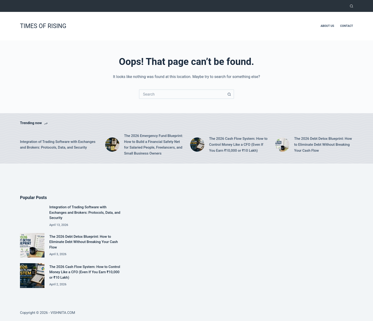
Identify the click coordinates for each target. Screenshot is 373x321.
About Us (327, 26)
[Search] (351, 6)
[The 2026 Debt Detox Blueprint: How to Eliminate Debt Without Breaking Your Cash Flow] (282, 144)
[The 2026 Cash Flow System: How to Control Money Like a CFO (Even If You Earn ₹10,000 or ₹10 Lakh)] (197, 144)
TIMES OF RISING (43, 26)
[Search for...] (182, 94)
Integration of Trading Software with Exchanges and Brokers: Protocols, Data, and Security (57, 145)
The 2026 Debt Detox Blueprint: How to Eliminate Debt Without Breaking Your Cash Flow (323, 144)
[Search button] (229, 94)
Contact (346, 26)
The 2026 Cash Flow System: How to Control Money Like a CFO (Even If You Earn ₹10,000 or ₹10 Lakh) (238, 144)
